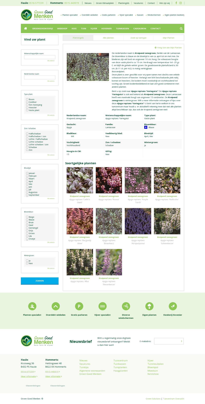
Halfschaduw (33, 133)
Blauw (30, 220)
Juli (28, 189)
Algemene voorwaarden (92, 371)
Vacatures (84, 364)
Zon (29, 150)
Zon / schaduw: (30, 128)
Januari (30, 173)
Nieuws (83, 360)
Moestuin (153, 371)
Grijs (29, 230)
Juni (29, 187)
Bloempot (153, 367)
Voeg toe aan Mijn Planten (169, 47)
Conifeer (31, 102)
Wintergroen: (29, 255)
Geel (29, 225)
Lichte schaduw (34, 142)
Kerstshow (153, 374)
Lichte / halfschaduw (37, 139)
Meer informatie (28, 376)
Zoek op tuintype (138, 37)
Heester (31, 107)
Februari (31, 176)
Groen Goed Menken (90, 374)
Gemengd (32, 228)
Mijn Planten (168, 37)
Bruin (30, 222)
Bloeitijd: (27, 168)
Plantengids (78, 37)
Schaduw (31, 147)
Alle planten (108, 37)
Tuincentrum (120, 360)
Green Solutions (153, 398)
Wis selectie (50, 61)
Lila (29, 236)
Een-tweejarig (34, 105)
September (32, 195)
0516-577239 (36, 2)
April (29, 181)
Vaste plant (32, 110)
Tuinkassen (119, 364)
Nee (29, 263)
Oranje (30, 239)
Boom (30, 99)
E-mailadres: (145, 341)
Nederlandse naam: (31, 74)
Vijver (151, 360)
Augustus (31, 192)
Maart (30, 178)
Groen (30, 233)
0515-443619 (71, 2)
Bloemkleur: (28, 212)
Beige (30, 217)
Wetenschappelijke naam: (34, 53)
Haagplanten (120, 371)
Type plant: (28, 94)
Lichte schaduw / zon (37, 144)
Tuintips (84, 367)
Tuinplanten (120, 367)
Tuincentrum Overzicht (173, 398)
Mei (29, 184)
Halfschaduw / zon (36, 136)
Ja (28, 260)
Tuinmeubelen (155, 364)
